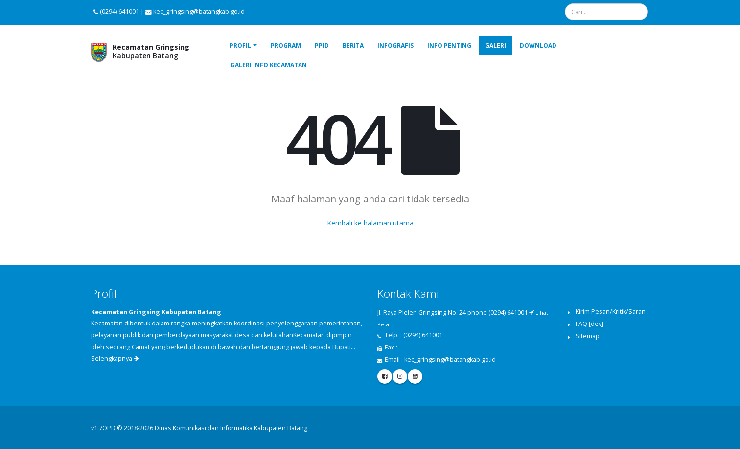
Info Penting (449, 45)
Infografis (395, 45)
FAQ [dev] (589, 324)
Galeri (495, 45)
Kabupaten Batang (151, 51)
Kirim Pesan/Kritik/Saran (611, 311)
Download (538, 45)
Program (286, 45)
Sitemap (588, 336)
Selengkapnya (115, 358)
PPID (322, 45)
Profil (240, 45)
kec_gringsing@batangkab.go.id (450, 359)
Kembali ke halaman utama (370, 222)
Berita (353, 45)
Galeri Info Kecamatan (269, 65)
